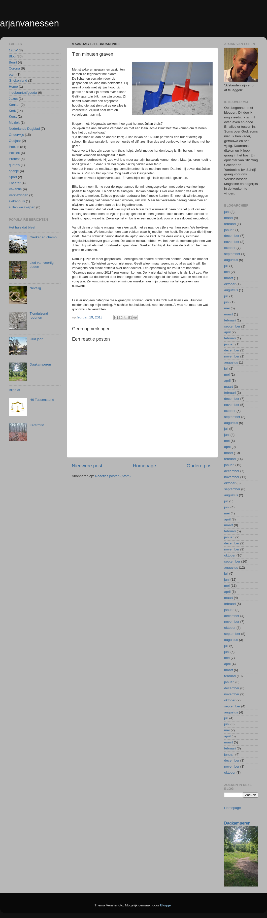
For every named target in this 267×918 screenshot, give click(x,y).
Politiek (14, 153)
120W (13, 50)
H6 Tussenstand (41, 400)
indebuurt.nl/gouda (23, 92)
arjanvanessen (29, 23)
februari (230, 224)
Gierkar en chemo (42, 237)
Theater (15, 183)
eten (12, 74)
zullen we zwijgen (22, 207)
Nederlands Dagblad (24, 128)
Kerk (12, 111)
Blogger (166, 905)
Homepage (144, 465)
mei (227, 272)
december (231, 236)
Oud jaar (36, 339)
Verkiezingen (18, 195)
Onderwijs (16, 135)
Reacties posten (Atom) (112, 476)
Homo (13, 86)
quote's (14, 165)
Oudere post (200, 465)
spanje (14, 171)
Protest (14, 159)
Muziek (14, 122)
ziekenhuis (17, 201)
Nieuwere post (87, 465)
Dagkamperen (40, 364)
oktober (230, 248)
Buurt (13, 62)
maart (228, 218)
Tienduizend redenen (38, 315)
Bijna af (14, 390)
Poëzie (14, 147)
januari (229, 230)
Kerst (13, 116)
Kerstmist (36, 425)
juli (226, 266)
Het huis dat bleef (22, 227)
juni (226, 212)
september (232, 254)
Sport (13, 177)
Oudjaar (15, 141)
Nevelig (35, 288)
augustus (231, 260)
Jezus (13, 99)
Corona (14, 68)
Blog (12, 56)
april (227, 332)
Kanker (14, 105)
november (231, 242)
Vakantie (15, 189)
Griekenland (18, 80)
